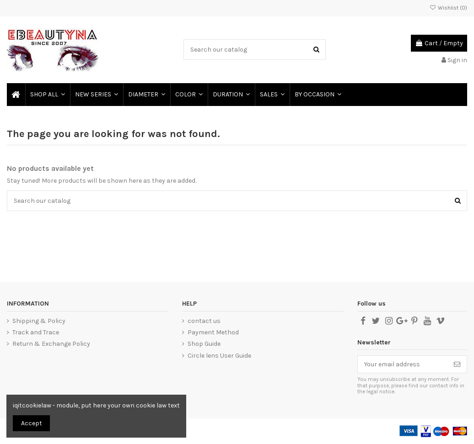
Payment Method (213, 332)
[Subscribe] (457, 364)
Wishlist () (448, 8)
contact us (204, 321)
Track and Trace (35, 332)
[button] (146, 94)
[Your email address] (402, 364)
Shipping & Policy (38, 321)
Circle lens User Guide (219, 355)
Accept (31, 423)
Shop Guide (204, 344)
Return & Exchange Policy (51, 344)
